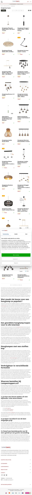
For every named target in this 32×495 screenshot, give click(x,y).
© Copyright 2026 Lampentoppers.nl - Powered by (16, 489)
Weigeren (16, 263)
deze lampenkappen (13, 357)
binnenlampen (3, 305)
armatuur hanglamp (11, 412)
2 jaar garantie (16, 4)
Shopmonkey (20, 490)
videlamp (11, 410)
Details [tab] (16, 234)
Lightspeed (12, 490)
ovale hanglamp (8, 408)
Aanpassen (16, 259)
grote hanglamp (10, 409)
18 (21, 10)
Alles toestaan (16, 255)
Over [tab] (26, 234)
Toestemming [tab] (6, 234)
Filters (3, 10)
